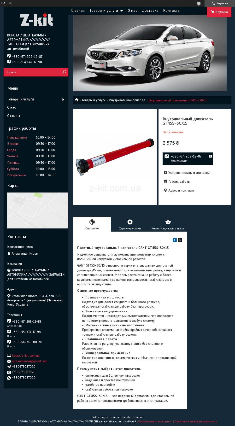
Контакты (171, 10)
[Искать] (64, 72)
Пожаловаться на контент (155, 421)
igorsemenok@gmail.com (29, 361)
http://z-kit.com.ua (26, 356)
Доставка (150, 10)
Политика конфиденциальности (196, 421)
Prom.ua (138, 417)
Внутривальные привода (127, 100)
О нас (132, 10)
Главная (78, 10)
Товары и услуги (103, 10)
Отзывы (13, 116)
